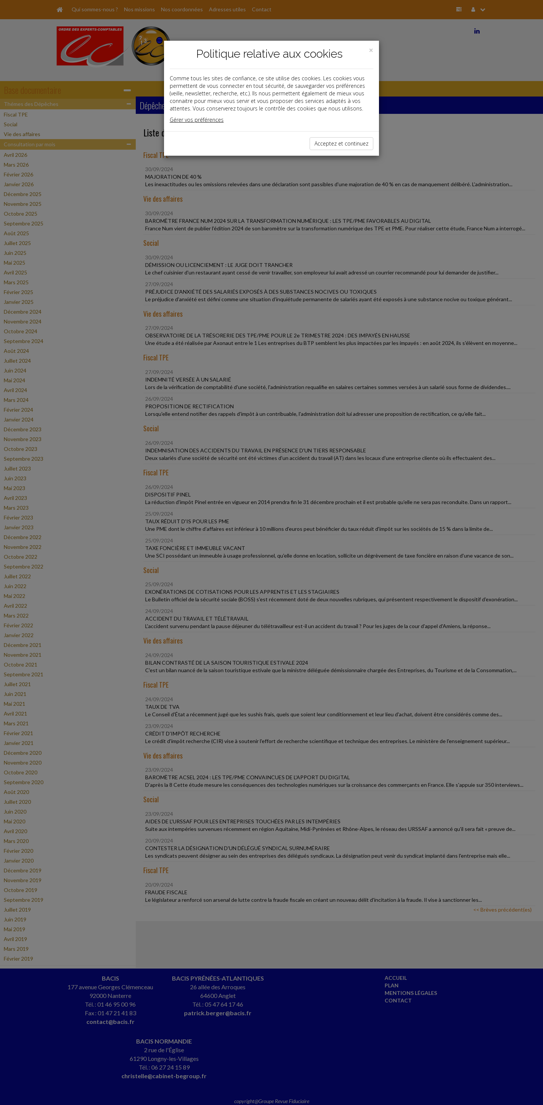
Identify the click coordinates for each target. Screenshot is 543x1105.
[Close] (371, 50)
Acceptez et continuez (341, 143)
